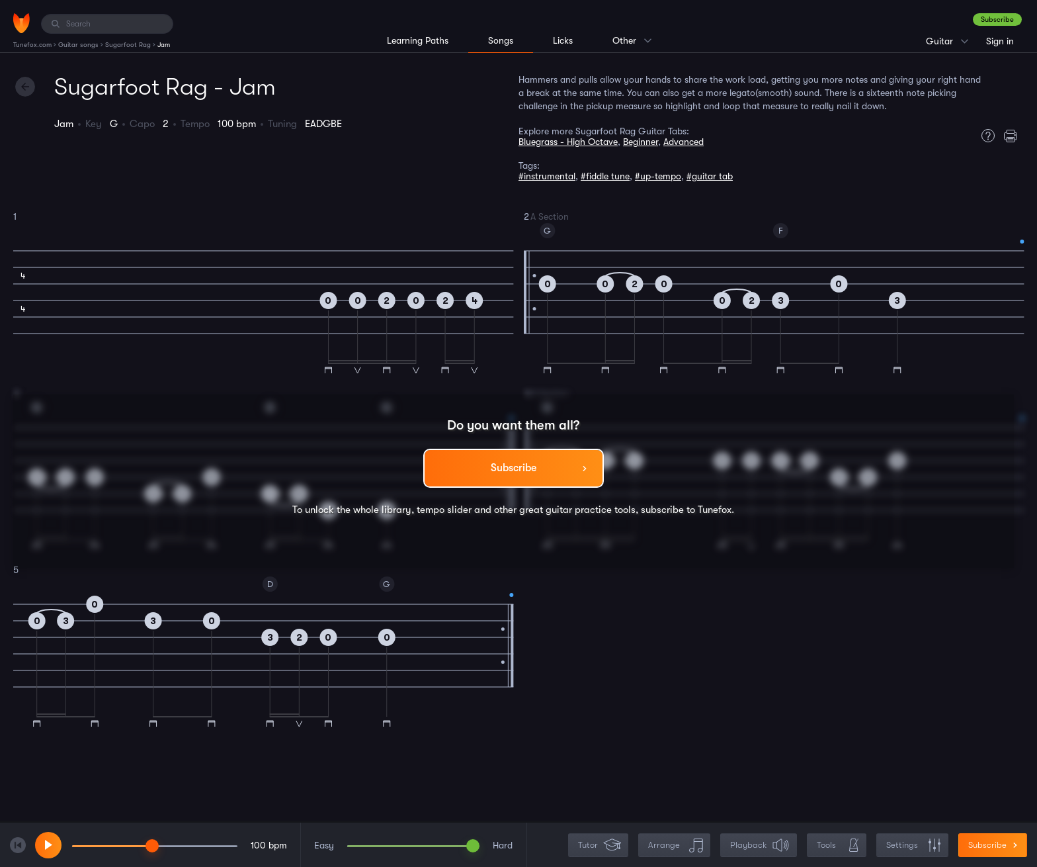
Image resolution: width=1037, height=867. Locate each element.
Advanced (683, 141)
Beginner (640, 141)
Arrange (675, 845)
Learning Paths (417, 40)
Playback (760, 845)
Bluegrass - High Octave (568, 141)
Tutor (599, 845)
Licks (563, 40)
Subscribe (997, 19)
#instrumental (546, 176)
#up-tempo (658, 176)
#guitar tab (709, 176)
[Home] (21, 23)
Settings (913, 845)
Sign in (1000, 41)
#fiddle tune (605, 176)
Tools (838, 845)
